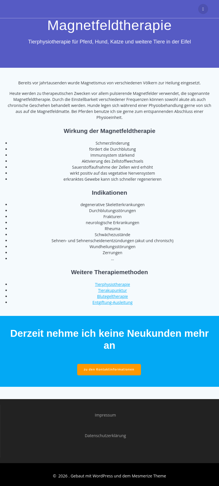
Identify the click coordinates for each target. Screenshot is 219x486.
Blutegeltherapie (112, 296)
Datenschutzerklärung (105, 435)
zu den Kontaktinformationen (109, 369)
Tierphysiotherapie (112, 284)
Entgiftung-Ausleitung (112, 302)
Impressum (105, 415)
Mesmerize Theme (149, 476)
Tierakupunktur (112, 290)
